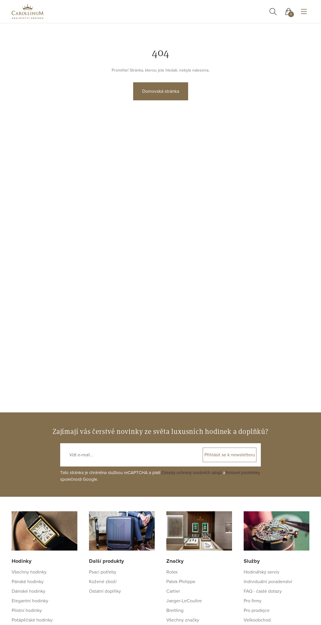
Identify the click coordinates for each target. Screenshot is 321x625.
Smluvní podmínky (242, 472)
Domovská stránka (160, 91)
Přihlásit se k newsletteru (229, 455)
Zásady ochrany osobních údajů (191, 472)
